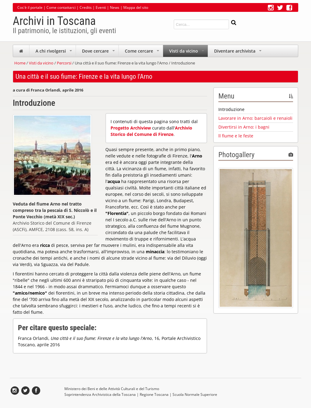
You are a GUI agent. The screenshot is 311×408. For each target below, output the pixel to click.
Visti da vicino (187, 52)
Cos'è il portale (30, 7)
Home (20, 63)
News (114, 7)
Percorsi (64, 63)
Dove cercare (99, 52)
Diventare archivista (238, 52)
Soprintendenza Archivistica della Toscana (100, 394)
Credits (86, 7)
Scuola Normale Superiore (195, 394)
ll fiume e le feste (235, 136)
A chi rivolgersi (54, 52)
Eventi (101, 7)
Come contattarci (61, 7)
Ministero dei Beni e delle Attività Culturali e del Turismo (111, 388)
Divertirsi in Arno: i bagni (243, 127)
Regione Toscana (154, 394)
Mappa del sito (135, 7)
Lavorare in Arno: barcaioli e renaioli (255, 118)
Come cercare (142, 52)
